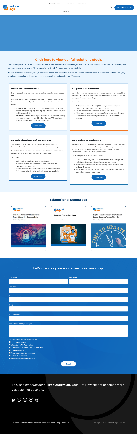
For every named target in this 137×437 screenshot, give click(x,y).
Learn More (99, 125)
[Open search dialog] (111, 8)
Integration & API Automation (22, 348)
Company (67, 11)
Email (11, 308)
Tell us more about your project (21, 326)
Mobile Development (19, 359)
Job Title (12, 290)
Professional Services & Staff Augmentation (27, 350)
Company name (15, 299)
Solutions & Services (55, 4)
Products (70, 4)
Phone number (14, 317)
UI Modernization (17, 353)
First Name (13, 280)
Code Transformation (19, 345)
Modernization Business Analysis (23, 361)
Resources (81, 4)
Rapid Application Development (23, 356)
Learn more (38, 127)
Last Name (73, 280)
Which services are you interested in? (23, 342)
